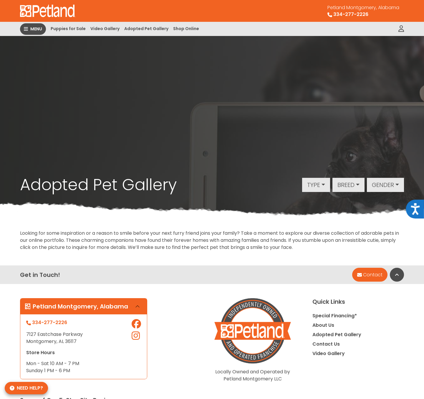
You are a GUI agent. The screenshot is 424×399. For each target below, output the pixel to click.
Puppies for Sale (68, 29)
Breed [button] (346, 185)
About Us (323, 325)
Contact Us (326, 344)
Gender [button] (383, 185)
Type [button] (313, 185)
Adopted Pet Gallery (146, 29)
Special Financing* (334, 315)
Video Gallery (105, 29)
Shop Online (186, 29)
